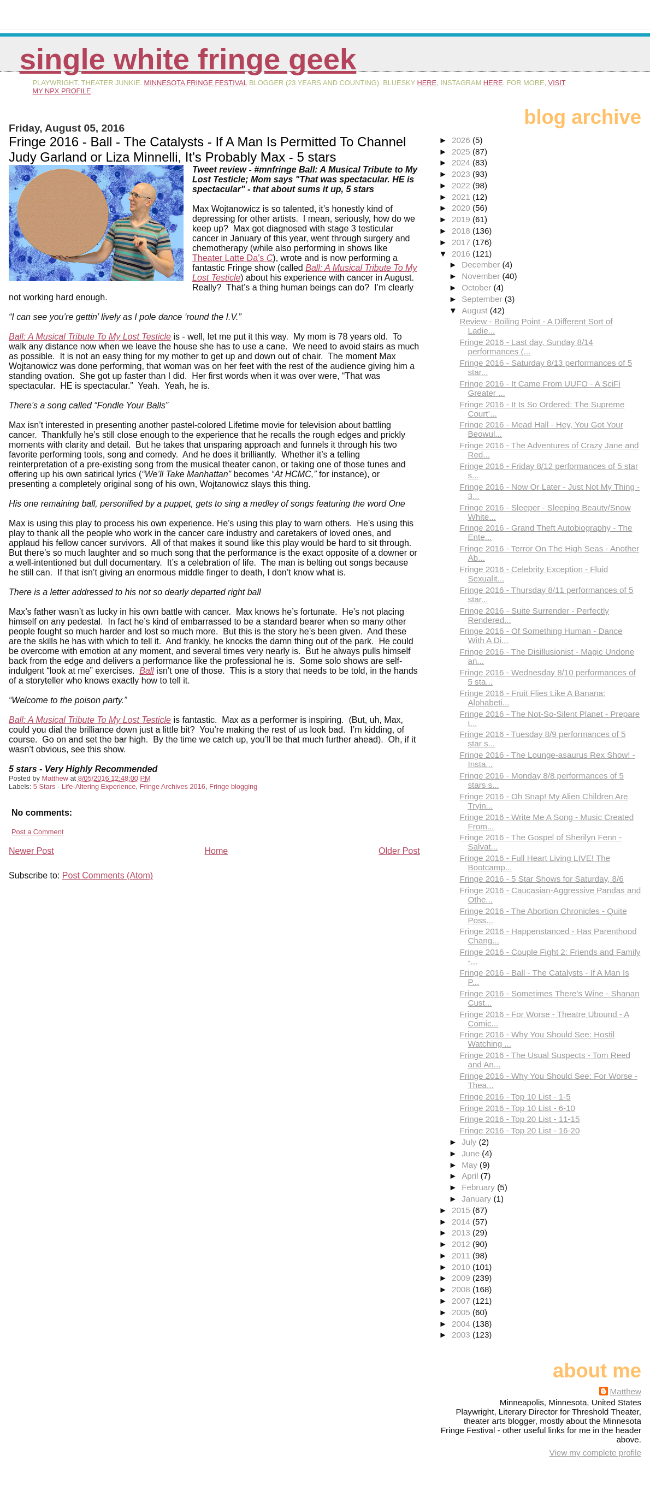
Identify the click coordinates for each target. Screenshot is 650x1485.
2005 (462, 1312)
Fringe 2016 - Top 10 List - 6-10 (517, 1108)
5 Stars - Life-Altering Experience (84, 786)
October (477, 287)
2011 (462, 1255)
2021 (462, 196)
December (482, 264)
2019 (462, 219)
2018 (462, 230)
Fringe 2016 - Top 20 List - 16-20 (519, 1130)
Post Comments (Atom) (107, 875)
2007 (462, 1300)
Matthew (625, 1391)
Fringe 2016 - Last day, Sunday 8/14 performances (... (526, 346)
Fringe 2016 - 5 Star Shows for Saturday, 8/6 (541, 878)
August (476, 310)
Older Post (399, 851)
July (470, 1142)
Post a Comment (37, 832)
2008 (462, 1289)
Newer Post (31, 851)
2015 (462, 1210)
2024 (462, 162)
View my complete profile (595, 1452)
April (471, 1175)
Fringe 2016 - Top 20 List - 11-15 (519, 1119)
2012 (462, 1244)
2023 (462, 174)
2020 (462, 207)
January (477, 1198)
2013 (462, 1232)
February (479, 1187)
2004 (462, 1323)
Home (216, 851)
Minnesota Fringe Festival (195, 83)
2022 (462, 185)
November (482, 276)
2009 (462, 1277)
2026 (462, 140)
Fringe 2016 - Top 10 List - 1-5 (514, 1096)
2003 (462, 1334)
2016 (462, 253)
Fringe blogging (233, 786)
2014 (462, 1221)
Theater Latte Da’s (232, 258)
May (471, 1164)
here (427, 83)
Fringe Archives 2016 (172, 786)
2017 (462, 242)
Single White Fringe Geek (188, 59)
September (483, 299)
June (472, 1153)
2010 (462, 1267)
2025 (462, 151)
